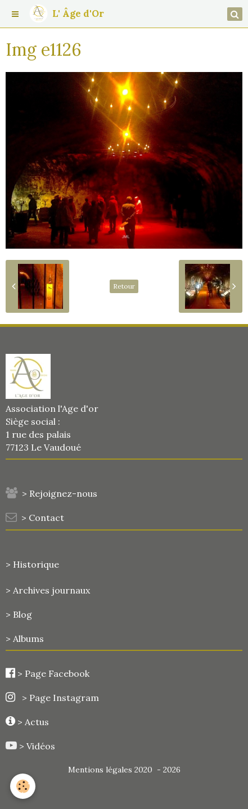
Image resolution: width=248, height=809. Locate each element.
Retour (124, 286)
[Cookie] (22, 786)
